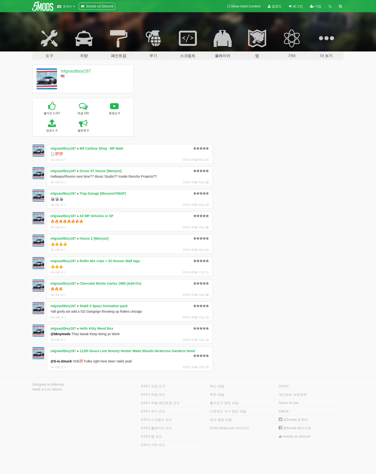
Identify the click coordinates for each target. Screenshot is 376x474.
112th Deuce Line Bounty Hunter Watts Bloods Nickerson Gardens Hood (137, 351)
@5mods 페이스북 (295, 428)
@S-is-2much (61, 361)
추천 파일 (217, 394)
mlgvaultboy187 (76, 71)
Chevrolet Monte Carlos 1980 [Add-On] (110, 283)
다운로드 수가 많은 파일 (228, 411)
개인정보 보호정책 (292, 394)
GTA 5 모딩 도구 (153, 386)
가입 (316, 6)
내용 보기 (58, 159)
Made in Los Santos (47, 389)
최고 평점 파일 (221, 420)
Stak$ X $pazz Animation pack (104, 306)
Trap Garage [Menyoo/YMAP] (103, 193)
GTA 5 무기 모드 (153, 411)
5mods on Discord (294, 436)
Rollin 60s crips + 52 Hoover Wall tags (110, 261)
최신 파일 (217, 386)
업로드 (275, 6)
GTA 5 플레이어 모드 (156, 428)
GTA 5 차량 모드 (153, 394)
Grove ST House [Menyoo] (101, 171)
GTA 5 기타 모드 (153, 445)
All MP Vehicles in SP (96, 216)
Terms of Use (288, 403)
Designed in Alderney (48, 384)
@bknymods (61, 334)
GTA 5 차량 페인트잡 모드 (160, 403)
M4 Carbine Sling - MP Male (101, 148)
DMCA (283, 411)
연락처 (284, 386)
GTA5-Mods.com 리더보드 (229, 428)
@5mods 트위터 (293, 420)
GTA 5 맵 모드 (151, 436)
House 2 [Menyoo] (94, 238)
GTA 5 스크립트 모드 (156, 420)
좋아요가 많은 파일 (224, 403)
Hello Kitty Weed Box (96, 328)
